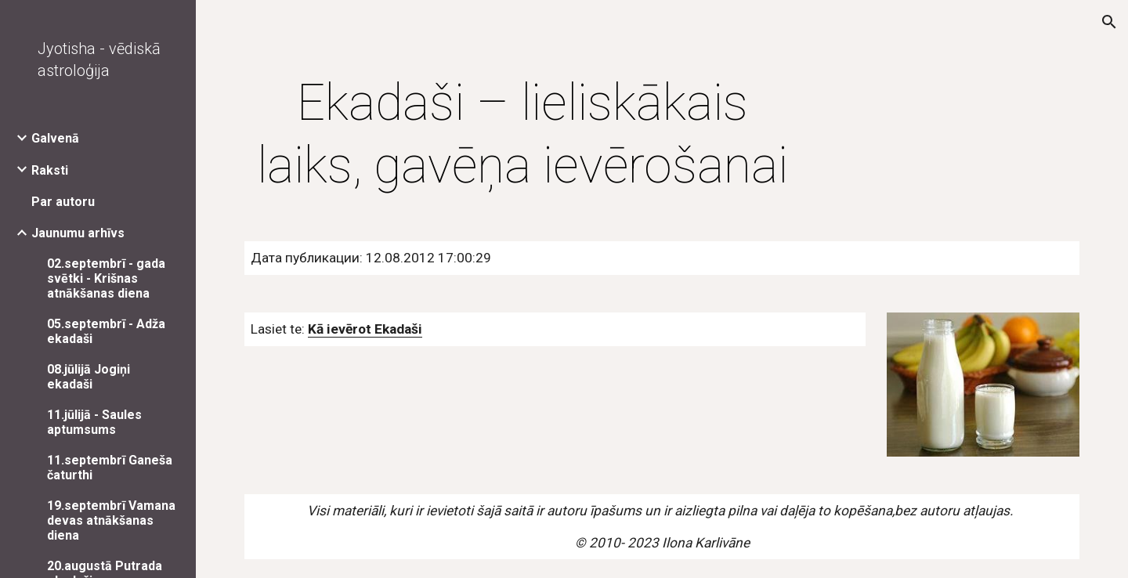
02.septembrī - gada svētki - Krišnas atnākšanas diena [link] (106, 278)
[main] (522, 135)
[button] (1109, 22)
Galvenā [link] (55, 138)
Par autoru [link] (63, 201)
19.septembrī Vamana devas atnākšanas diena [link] (111, 520)
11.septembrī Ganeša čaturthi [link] (109, 467)
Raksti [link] (49, 170)
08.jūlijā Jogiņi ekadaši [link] (88, 377)
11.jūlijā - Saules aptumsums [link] (94, 422)
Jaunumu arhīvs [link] (78, 233)
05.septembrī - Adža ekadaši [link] (106, 331)
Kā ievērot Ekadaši (365, 329)
